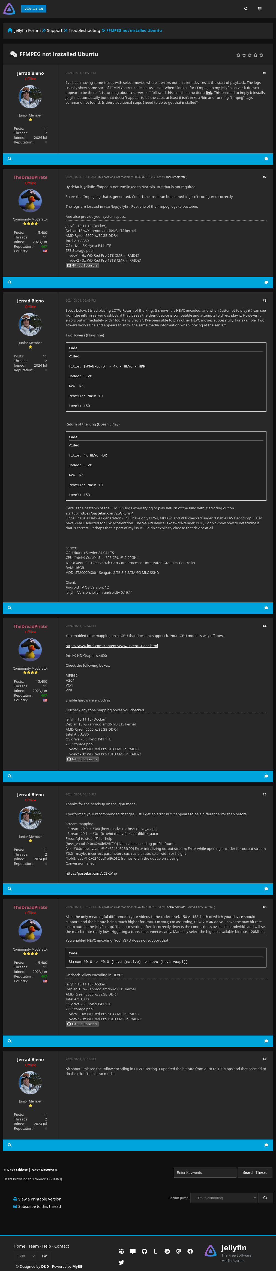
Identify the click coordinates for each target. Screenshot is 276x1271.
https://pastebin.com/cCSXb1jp (91, 873)
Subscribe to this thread (39, 1206)
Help (46, 1246)
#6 (264, 907)
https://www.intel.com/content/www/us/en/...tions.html (112, 645)
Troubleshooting (84, 30)
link (209, 92)
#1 (264, 73)
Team (34, 1246)
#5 (264, 794)
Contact (61, 1246)
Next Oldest (17, 1169)
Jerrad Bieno (30, 73)
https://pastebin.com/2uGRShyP (106, 513)
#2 (264, 177)
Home (19, 1246)
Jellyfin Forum (27, 30)
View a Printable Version (39, 1199)
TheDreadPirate (175, 177)
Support (54, 30)
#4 (264, 626)
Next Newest (42, 1169)
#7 (264, 1059)
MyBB (77, 1266)
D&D (45, 1266)
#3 (264, 300)
